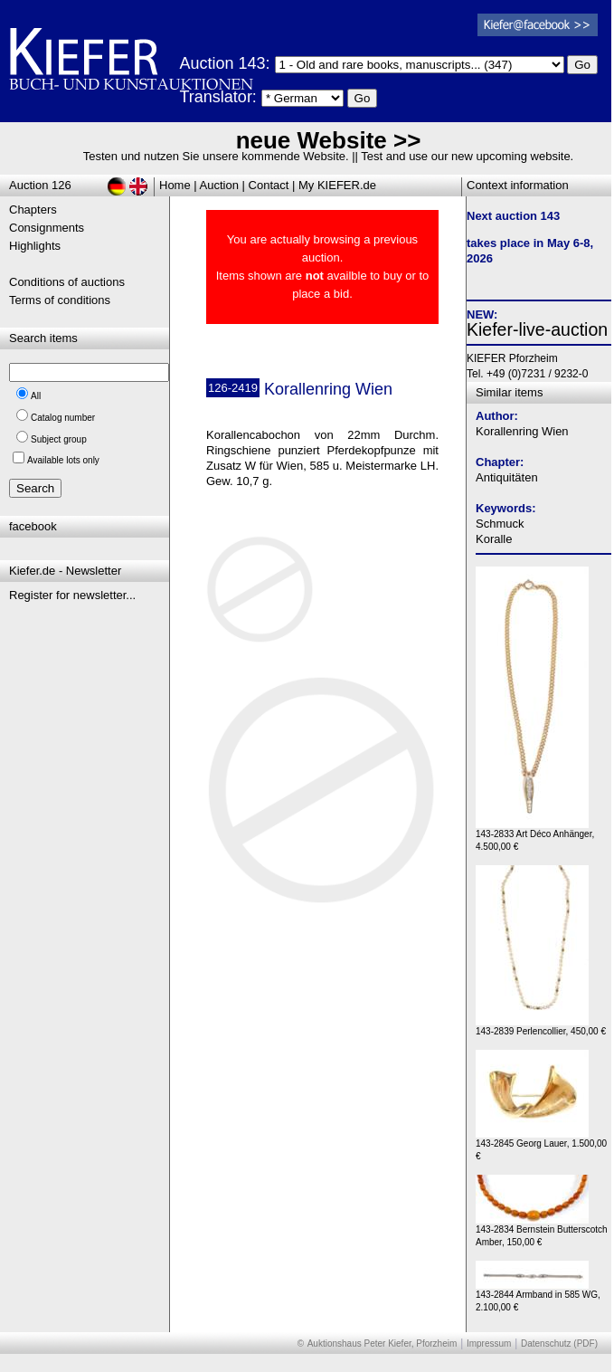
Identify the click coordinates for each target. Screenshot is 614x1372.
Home (175, 185)
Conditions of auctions (67, 282)
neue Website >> (328, 140)
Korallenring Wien (522, 431)
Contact (269, 185)
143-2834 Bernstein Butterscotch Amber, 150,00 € (542, 1231)
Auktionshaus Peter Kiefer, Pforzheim (382, 1343)
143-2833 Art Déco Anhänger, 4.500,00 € (535, 836)
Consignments (46, 227)
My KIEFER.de (337, 185)
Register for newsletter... (72, 595)
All (36, 396)
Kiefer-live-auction (537, 329)
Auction (219, 185)
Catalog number (63, 418)
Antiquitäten (507, 477)
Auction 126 (40, 185)
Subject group (59, 439)
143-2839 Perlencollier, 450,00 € (541, 1026)
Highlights (35, 245)
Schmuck (500, 523)
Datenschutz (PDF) (559, 1343)
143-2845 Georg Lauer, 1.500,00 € (541, 1145)
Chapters (33, 209)
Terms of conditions (59, 300)
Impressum (489, 1343)
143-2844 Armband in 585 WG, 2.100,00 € (538, 1296)
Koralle (494, 539)
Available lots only (63, 460)
